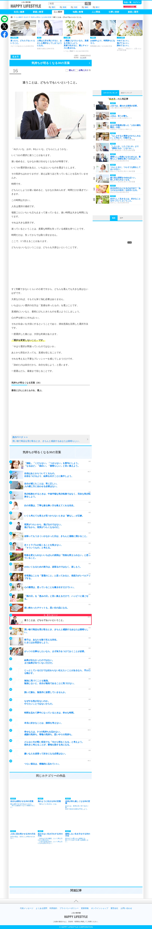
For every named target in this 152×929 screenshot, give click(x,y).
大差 (75, 7)
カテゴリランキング (110, 93)
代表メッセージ (26, 908)
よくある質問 (41, 908)
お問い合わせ (126, 908)
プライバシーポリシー (69, 908)
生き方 (26, 17)
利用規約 (53, 908)
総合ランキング (126, 93)
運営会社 (114, 908)
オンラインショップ (99, 908)
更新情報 (85, 908)
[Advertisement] (50, 268)
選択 (53, 7)
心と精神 (19, 17)
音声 (121, 218)
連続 (86, 7)
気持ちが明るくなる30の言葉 (41, 17)
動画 (113, 218)
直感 (64, 7)
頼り (97, 7)
